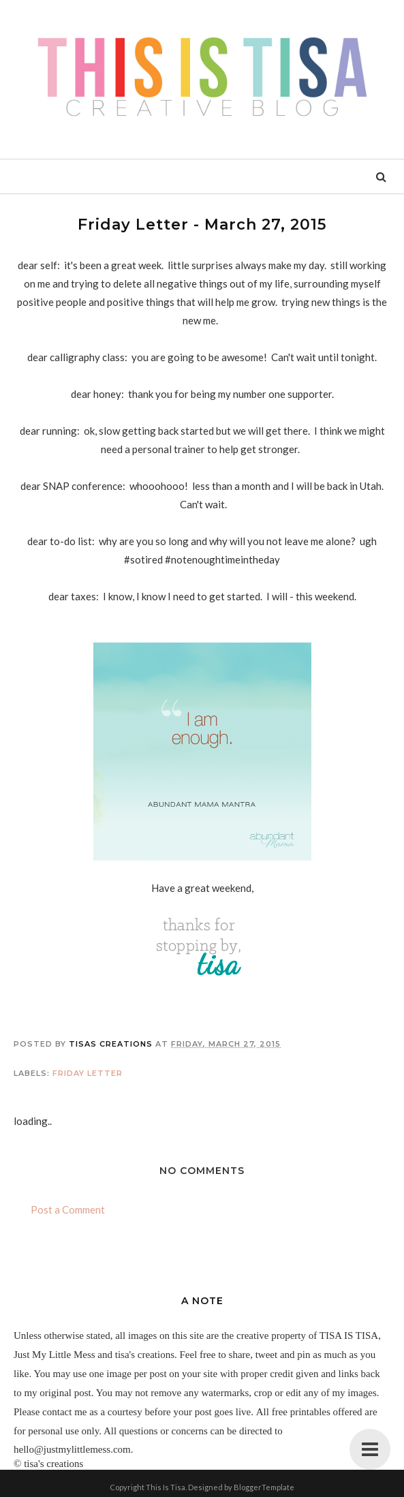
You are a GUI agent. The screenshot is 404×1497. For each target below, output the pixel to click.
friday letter (87, 1073)
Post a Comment (68, 1209)
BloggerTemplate (264, 1487)
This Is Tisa (165, 1487)
